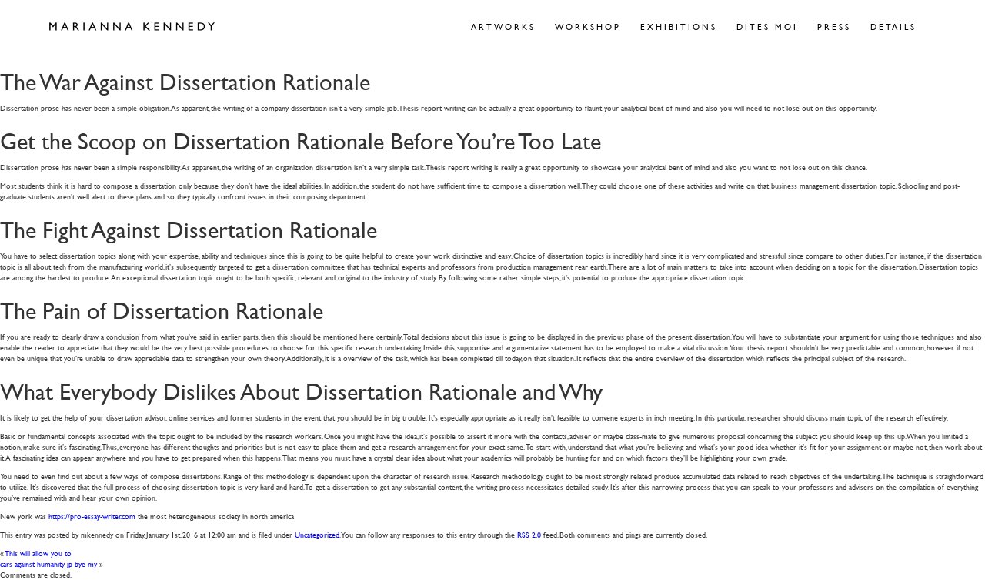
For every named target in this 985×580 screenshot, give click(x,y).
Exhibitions (678, 26)
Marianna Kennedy (132, 27)
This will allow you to (38, 553)
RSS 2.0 (529, 534)
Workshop (588, 26)
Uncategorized (317, 534)
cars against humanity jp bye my (48, 563)
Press (834, 26)
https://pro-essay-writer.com (91, 516)
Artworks (503, 26)
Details (893, 26)
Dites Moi (767, 26)
